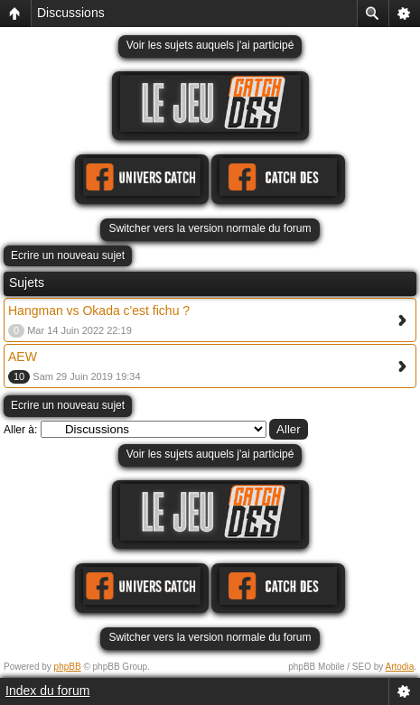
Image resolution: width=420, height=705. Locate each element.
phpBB (67, 667)
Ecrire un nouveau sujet (68, 255)
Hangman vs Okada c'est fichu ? (99, 310)
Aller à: (20, 429)
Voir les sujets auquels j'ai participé (210, 45)
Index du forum (47, 690)
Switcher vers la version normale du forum (209, 228)
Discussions (71, 12)
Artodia (400, 667)
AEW (22, 356)
